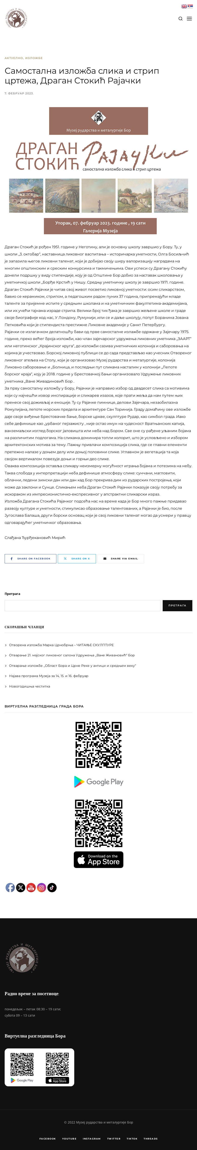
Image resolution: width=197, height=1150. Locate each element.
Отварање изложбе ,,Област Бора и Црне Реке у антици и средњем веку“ (72, 666)
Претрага (12, 594)
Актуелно (14, 58)
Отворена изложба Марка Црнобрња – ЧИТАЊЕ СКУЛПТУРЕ (61, 645)
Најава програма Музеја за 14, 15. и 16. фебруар (48, 676)
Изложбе (34, 58)
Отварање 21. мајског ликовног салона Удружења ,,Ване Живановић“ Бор (72, 655)
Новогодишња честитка (30, 686)
